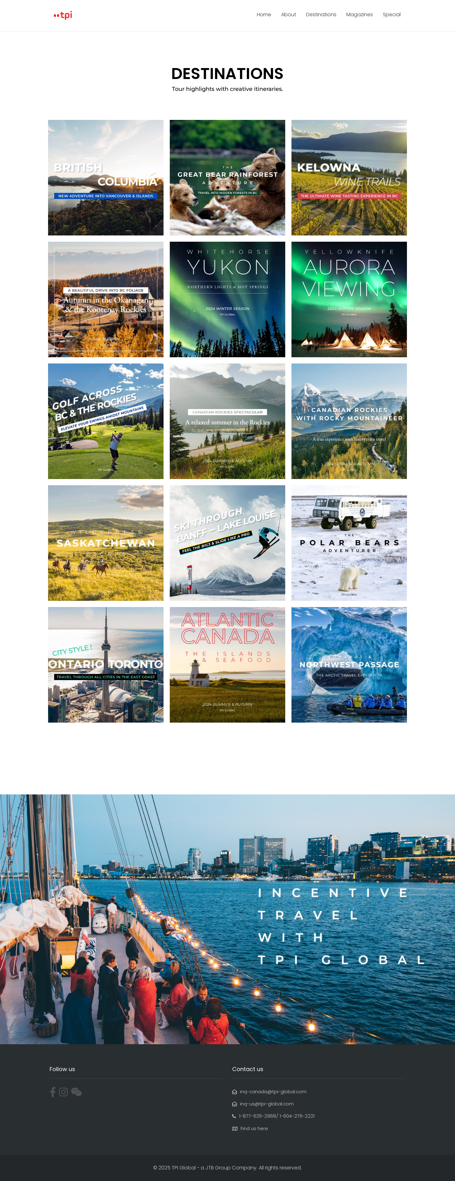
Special (392, 14)
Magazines (359, 14)
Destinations (321, 14)
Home (264, 14)
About (288, 14)
